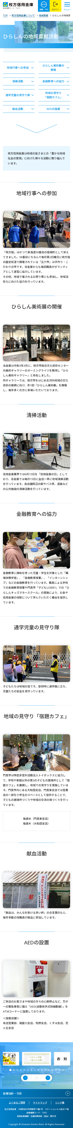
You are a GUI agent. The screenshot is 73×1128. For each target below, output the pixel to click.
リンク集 (59, 1102)
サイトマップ (40, 1102)
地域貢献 (43, 15)
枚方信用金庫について (23, 15)
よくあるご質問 (17, 1102)
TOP (5, 15)
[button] (10, 1070)
